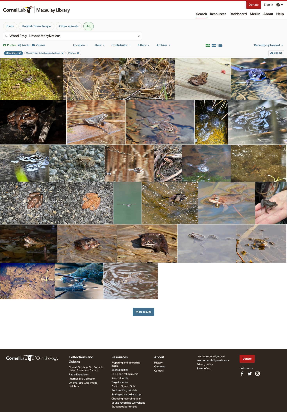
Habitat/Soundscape (36, 26)
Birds (10, 26)
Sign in (268, 4)
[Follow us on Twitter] (249, 373)
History (158, 362)
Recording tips (119, 370)
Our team (159, 366)
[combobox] (72, 36)
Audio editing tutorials (124, 390)
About (268, 14)
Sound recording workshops (128, 402)
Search (201, 14)
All (88, 26)
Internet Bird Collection (82, 378)
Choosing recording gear (126, 398)
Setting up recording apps (126, 394)
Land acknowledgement (211, 356)
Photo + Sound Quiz (123, 386)
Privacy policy (205, 364)
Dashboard (238, 14)
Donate (253, 4)
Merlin (255, 14)
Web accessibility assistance (213, 360)
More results (143, 311)
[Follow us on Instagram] (257, 373)
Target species (119, 382)
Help (280, 14)
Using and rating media (124, 374)
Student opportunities (124, 406)
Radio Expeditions (79, 374)
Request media (119, 378)
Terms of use (204, 368)
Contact (158, 370)
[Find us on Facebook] (242, 373)
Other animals (68, 26)
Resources (218, 14)
